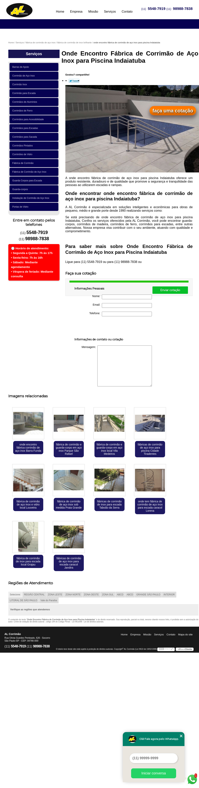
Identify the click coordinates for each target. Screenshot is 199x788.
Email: (122, 305)
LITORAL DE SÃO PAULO (23, 600)
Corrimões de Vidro (23, 154)
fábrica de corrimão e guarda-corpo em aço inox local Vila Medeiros (109, 449)
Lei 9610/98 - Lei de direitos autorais (87, 622)
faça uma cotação (172, 110)
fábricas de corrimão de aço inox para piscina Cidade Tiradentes (150, 449)
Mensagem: (117, 365)
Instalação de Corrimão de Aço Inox (31, 198)
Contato (127, 11)
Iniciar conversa (153, 773)
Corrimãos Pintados (23, 145)
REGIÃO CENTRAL (34, 594)
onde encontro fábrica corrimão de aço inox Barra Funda (28, 447)
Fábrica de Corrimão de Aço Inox (30, 171)
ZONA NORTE (73, 594)
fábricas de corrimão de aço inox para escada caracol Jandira (68, 563)
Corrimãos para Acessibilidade (28, 119)
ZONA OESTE (91, 594)
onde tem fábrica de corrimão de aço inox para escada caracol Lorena (150, 506)
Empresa (76, 11)
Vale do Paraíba (49, 600)
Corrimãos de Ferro (23, 110)
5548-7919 (156, 9)
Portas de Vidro (21, 206)
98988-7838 (183, 9)
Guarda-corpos (20, 189)
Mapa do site (185, 634)
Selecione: (15, 594)
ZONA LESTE (55, 594)
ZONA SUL (107, 594)
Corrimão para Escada (24, 93)
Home (60, 11)
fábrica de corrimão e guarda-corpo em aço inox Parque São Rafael (69, 449)
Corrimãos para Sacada (25, 137)
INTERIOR (169, 594)
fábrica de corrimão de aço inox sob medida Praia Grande (69, 504)
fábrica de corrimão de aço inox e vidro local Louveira (28, 504)
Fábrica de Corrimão (23, 163)
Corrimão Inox (20, 84)
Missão (93, 11)
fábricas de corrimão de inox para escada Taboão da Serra (109, 504)
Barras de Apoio (21, 67)
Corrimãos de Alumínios (25, 102)
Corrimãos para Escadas (25, 128)
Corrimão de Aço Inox (24, 75)
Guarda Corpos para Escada (27, 180)
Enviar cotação (170, 290)
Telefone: (120, 314)
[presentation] (98, 327)
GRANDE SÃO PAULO (148, 594)
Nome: (122, 297)
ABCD (120, 594)
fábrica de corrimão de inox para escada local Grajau (28, 561)
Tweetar (74, 81)
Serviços (110, 11)
